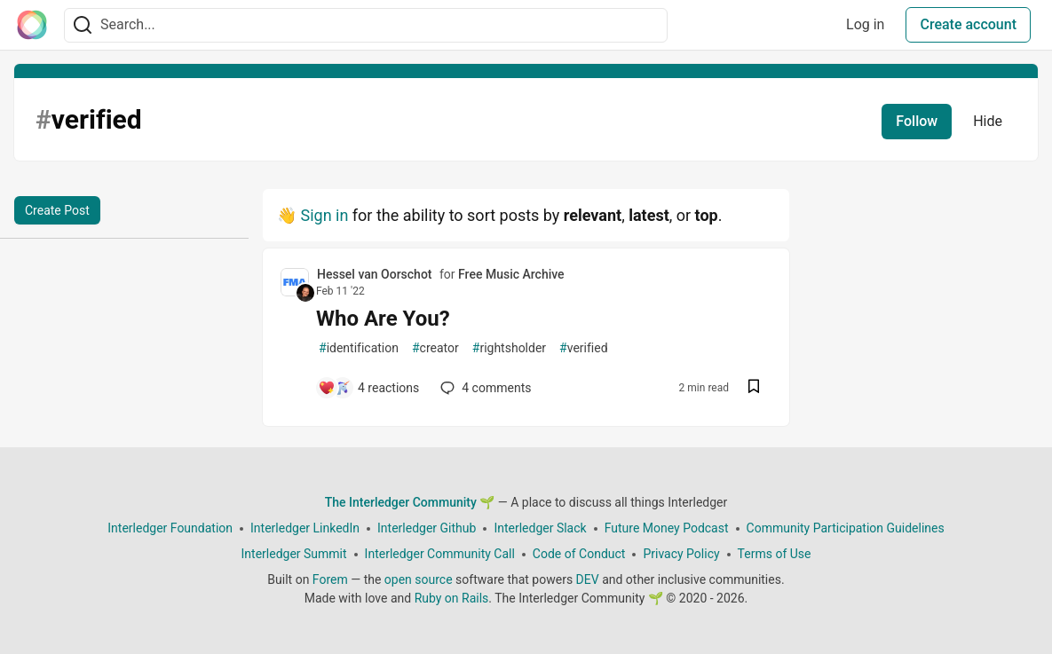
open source (418, 579)
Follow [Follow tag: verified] (916, 121)
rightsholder (509, 348)
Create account (968, 24)
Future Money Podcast (667, 528)
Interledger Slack (540, 528)
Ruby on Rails (452, 598)
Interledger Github (426, 528)
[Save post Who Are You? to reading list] (753, 388)
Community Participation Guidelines (846, 528)
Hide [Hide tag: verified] (987, 121)
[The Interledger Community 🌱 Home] (32, 25)
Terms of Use (774, 554)
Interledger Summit (294, 554)
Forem (330, 579)
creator (435, 348)
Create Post (57, 210)
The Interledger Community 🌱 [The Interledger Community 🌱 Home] (410, 502)
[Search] (82, 25)
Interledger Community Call (440, 554)
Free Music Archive (511, 274)
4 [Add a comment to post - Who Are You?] (484, 387)
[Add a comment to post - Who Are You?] (368, 388)
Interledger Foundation (170, 528)
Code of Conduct (579, 554)
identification (359, 348)
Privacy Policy (681, 554)
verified (583, 348)
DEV (587, 579)
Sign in (324, 215)
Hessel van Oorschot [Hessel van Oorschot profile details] (374, 274)
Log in (865, 24)
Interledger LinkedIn (305, 528)
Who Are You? (383, 318)
